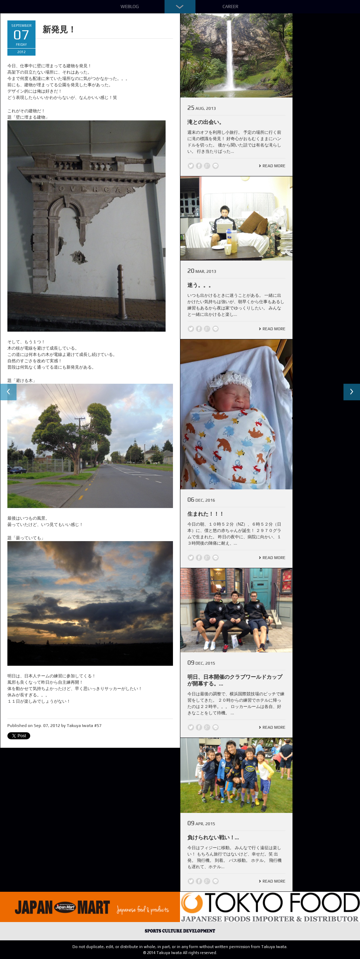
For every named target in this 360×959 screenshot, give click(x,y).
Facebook (199, 166)
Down (180, 6)
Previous (8, 392)
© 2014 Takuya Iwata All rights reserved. (180, 953)
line (215, 166)
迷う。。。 (200, 285)
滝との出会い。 (205, 122)
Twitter (191, 166)
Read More (274, 165)
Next (351, 392)
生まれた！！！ (205, 514)
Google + (207, 166)
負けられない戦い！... (213, 837)
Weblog (130, 6)
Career (230, 6)
